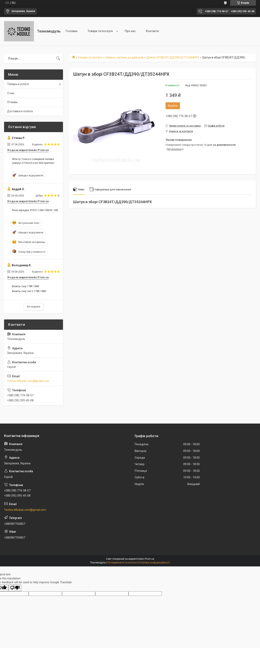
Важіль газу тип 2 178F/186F (29, 291)
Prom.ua (149, 558)
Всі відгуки (33, 306)
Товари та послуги (100, 31)
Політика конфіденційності (154, 562)
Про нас (130, 31)
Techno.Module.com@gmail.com (28, 381)
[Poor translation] (14, 588)
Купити (173, 105)
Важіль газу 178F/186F (25, 286)
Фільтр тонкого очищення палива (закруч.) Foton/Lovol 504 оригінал (33, 160)
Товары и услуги (18, 84)
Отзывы (12, 102)
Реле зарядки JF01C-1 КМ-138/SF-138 (35, 210)
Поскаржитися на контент (122, 562)
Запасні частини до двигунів (124, 57)
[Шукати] (58, 58)
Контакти (152, 31)
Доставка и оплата (20, 111)
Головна (71, 31)
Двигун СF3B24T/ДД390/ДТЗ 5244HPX (172, 57)
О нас (10, 93)
